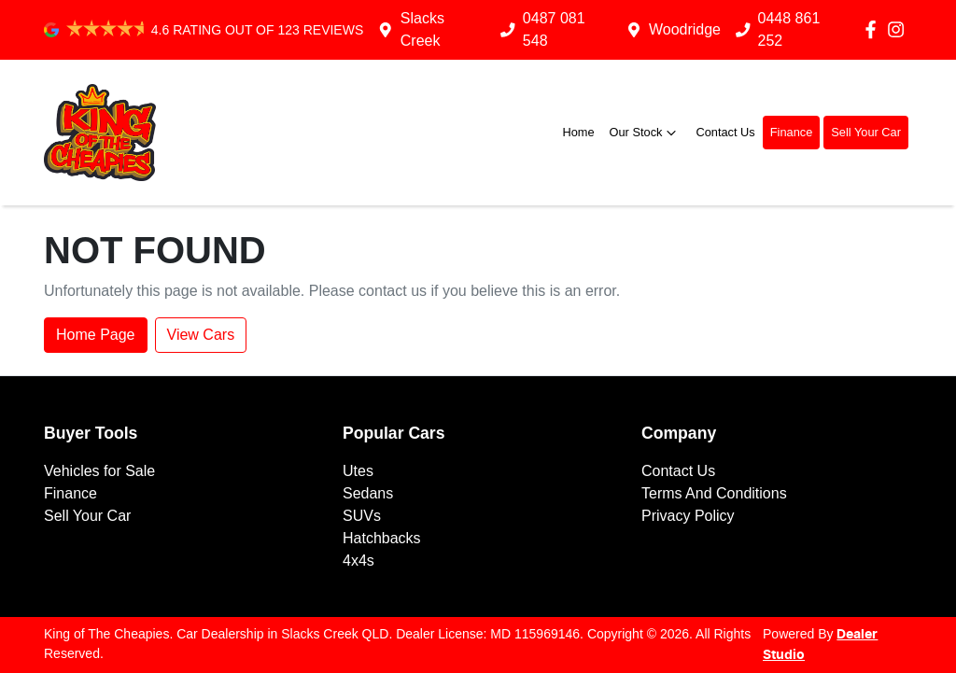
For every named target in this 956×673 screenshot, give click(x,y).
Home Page (95, 335)
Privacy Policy (688, 516)
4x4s (358, 560)
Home (578, 132)
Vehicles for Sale (99, 471)
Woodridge (685, 29)
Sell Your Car (866, 132)
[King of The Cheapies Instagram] (899, 29)
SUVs (362, 516)
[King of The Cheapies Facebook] (874, 29)
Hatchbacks (382, 538)
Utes (358, 471)
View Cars (201, 335)
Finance (791, 132)
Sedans (368, 493)
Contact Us (725, 132)
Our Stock (646, 132)
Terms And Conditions (714, 493)
